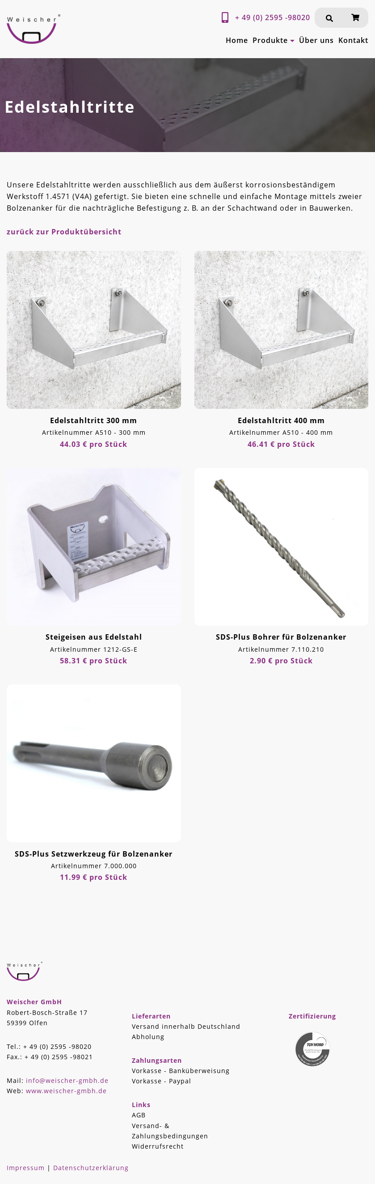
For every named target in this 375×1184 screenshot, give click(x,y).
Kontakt (353, 40)
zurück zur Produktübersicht (64, 232)
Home (237, 40)
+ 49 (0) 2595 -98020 (272, 17)
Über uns (316, 40)
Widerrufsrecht (158, 1146)
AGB (139, 1115)
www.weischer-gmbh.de (66, 1090)
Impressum (26, 1167)
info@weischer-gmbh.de (67, 1080)
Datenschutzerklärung (91, 1167)
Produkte (270, 40)
